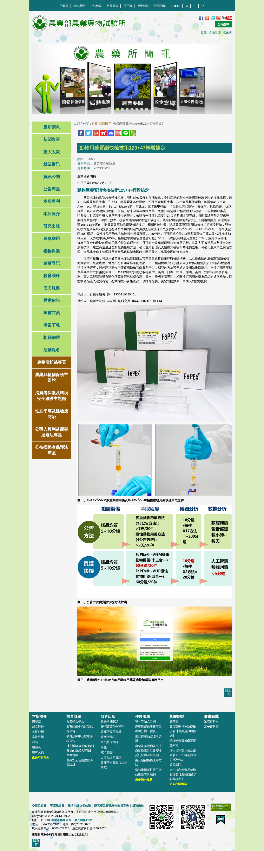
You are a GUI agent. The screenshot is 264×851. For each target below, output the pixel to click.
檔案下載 (51, 325)
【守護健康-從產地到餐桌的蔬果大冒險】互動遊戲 (80, 750)
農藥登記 (51, 263)
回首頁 (64, 5)
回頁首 (36, 842)
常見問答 (112, 5)
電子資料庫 (211, 726)
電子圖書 (106, 752)
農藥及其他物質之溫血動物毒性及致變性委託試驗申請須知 (148, 750)
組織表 (36, 747)
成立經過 (38, 726)
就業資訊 (51, 164)
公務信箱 (96, 5)
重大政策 (51, 152)
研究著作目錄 (109, 742)
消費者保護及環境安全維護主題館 (51, 396)
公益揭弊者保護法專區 (51, 450)
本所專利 (51, 201)
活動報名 (143, 5)
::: (30, 2)
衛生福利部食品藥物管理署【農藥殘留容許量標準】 (183, 774)
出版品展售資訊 (111, 757)
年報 (103, 747)
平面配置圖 (57, 805)
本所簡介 (51, 213)
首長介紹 (38, 731)
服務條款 (138, 805)
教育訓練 (51, 275)
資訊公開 (51, 176)
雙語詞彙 (160, 5)
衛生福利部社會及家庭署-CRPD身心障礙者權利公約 (183, 755)
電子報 (128, 5)
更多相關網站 (178, 784)
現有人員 (38, 752)
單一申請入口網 (145, 721)
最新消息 (51, 127)
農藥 (203, 32)
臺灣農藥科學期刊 (112, 726)
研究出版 (51, 226)
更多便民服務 (143, 779)
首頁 (95, 123)
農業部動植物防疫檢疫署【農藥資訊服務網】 (183, 731)
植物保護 (215, 32)
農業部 (174, 721)
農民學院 (175, 764)
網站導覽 (79, 5)
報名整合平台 (75, 721)
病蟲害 (227, 32)
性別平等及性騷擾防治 (51, 414)
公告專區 (51, 189)
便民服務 (51, 288)
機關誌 (36, 721)
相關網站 (51, 337)
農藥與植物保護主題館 (51, 377)
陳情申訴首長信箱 (79, 805)
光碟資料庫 (211, 721)
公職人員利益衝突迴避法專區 (51, 432)
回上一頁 (228, 692)
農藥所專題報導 (111, 731)
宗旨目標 (38, 737)
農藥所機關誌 (109, 721)
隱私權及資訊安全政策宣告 (111, 805)
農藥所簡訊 (108, 737)
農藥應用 (51, 238)
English (175, 5)
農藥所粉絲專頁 (51, 362)
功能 (35, 742)
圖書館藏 (51, 312)
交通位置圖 (39, 805)
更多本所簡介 (40, 757)
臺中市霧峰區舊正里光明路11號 (71, 820)
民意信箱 (51, 300)
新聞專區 (51, 139)
